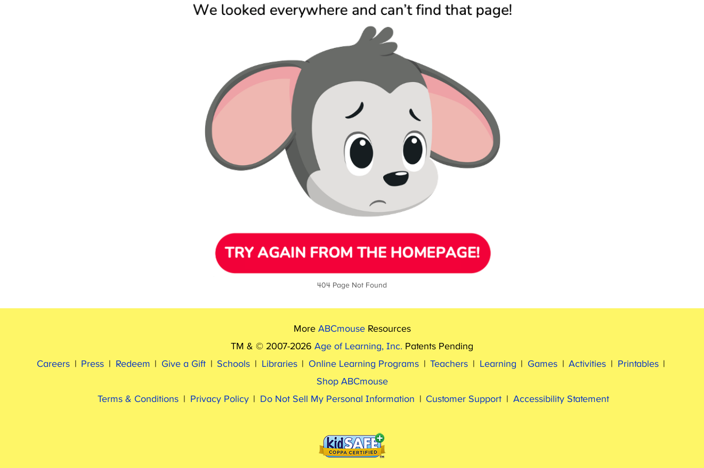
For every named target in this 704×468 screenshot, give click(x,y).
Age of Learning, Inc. (358, 346)
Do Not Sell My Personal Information (337, 399)
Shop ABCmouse (352, 382)
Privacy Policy (219, 399)
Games (542, 364)
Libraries (279, 364)
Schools (233, 364)
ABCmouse (341, 329)
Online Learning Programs (364, 364)
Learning (498, 364)
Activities (587, 364)
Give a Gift (183, 364)
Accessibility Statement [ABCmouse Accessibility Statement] (561, 399)
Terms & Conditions (138, 399)
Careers (53, 364)
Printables (638, 364)
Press (92, 364)
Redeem (133, 364)
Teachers (449, 364)
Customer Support (463, 399)
